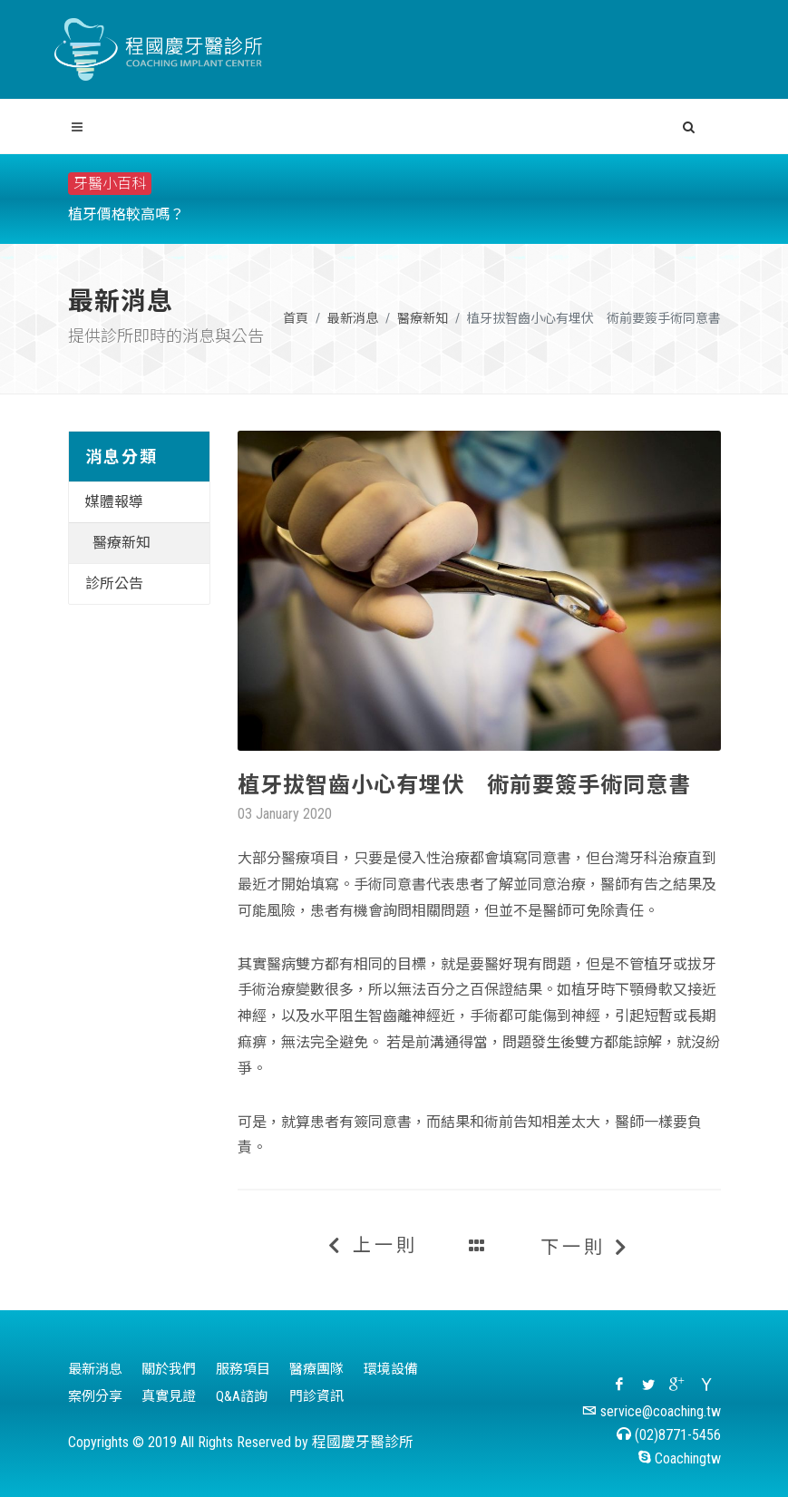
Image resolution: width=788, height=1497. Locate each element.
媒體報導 (114, 501)
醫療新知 (422, 318)
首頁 (295, 318)
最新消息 (352, 318)
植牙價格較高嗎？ (126, 214)
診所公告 (114, 583)
